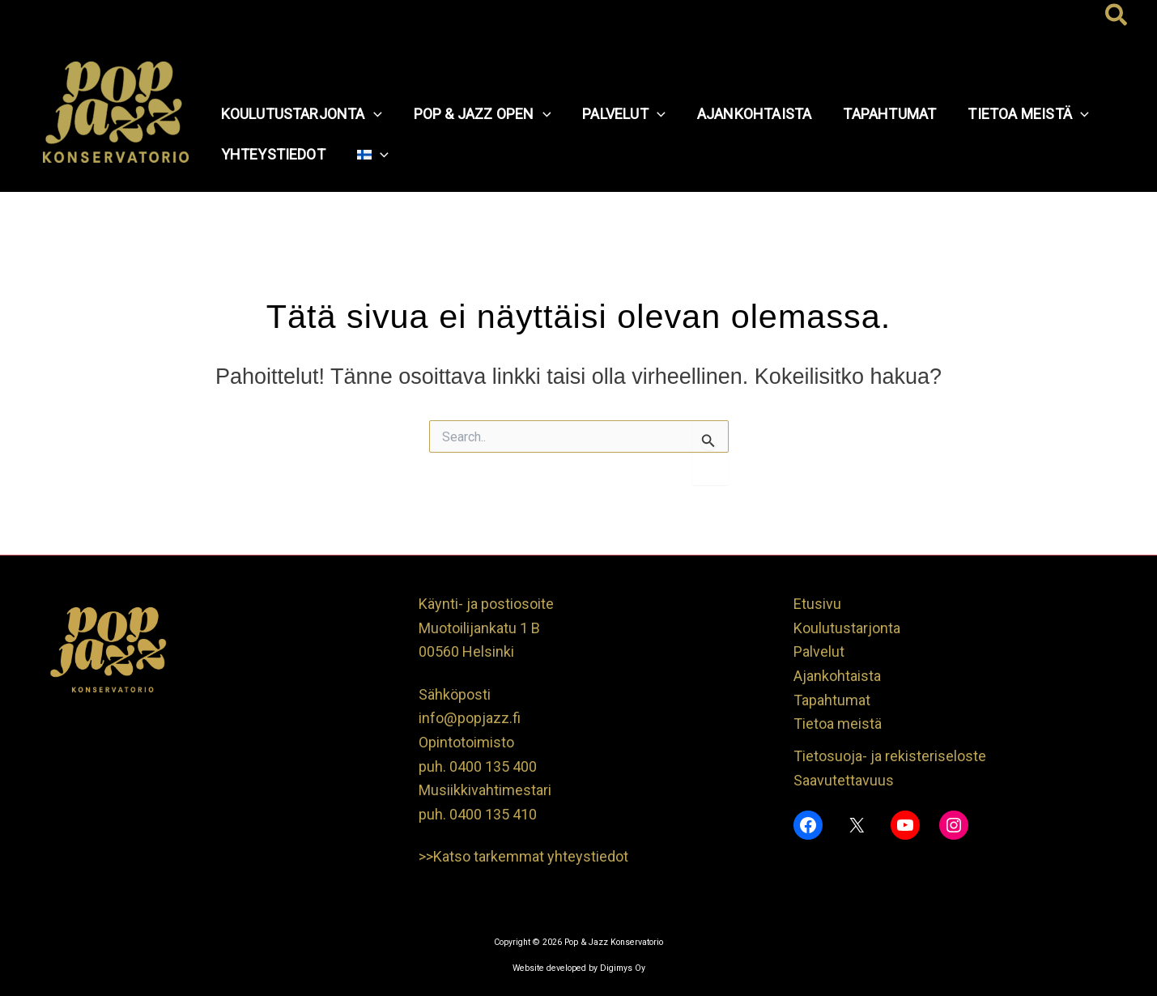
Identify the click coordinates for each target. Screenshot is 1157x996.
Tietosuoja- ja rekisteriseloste (889, 755)
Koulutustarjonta (846, 627)
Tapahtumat (831, 700)
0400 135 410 (493, 814)
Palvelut (818, 651)
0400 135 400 (493, 766)
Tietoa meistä (837, 723)
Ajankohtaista (837, 675)
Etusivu (817, 603)
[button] (1117, 16)
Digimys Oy (622, 968)
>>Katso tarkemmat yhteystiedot (523, 856)
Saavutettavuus (843, 780)
